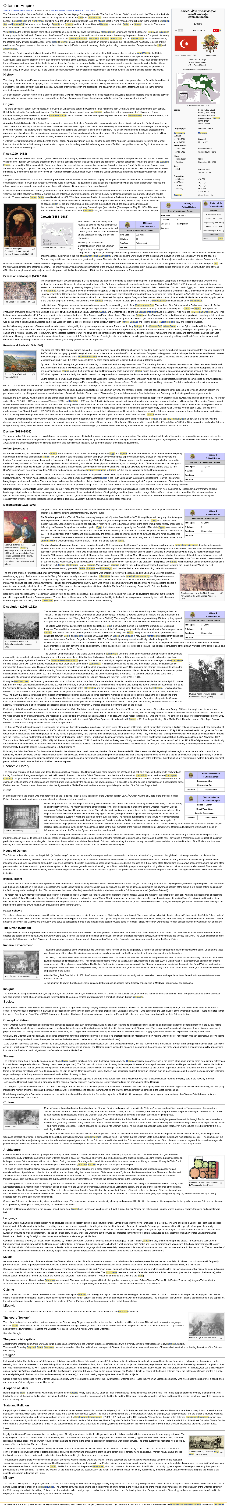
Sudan (126, 24)
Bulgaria (91, 565)
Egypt (112, 453)
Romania (90, 568)
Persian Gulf (18, 24)
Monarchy (202, 133)
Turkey (23, 548)
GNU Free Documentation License (185, 1504)
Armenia (98, 112)
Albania (47, 632)
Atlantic (101, 21)
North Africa (38, 21)
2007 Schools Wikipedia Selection (18, 10)
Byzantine (88, 210)
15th (159, 45)
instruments (111, 1272)
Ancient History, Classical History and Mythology (73, 10)
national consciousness (186, 545)
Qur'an (129, 1061)
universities (104, 576)
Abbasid (74, 1393)
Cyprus (102, 312)
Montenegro (72, 565)
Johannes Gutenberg (96, 470)
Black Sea (94, 38)
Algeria (197, 308)
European (123, 1311)
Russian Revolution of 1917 (64, 660)
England (134, 322)
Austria (56, 24)
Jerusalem (49, 1347)
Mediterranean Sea (78, 38)
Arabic (146, 1241)
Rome (151, 32)
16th (80, 17)
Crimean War (47, 541)
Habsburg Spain (167, 322)
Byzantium (164, 32)
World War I (142, 53)
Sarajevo (171, 1344)
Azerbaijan (176, 660)
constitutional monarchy (137, 576)
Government (179, 133)
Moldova (115, 565)
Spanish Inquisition (148, 312)
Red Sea (104, 38)
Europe (112, 470)
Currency (178, 195)
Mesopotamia (159, 301)
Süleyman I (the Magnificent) (96, 256)
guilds (154, 520)
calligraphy (138, 997)
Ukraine (104, 24)
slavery (64, 1061)
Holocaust (157, 688)
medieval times (93, 1137)
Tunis (187, 308)
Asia (216, 263)
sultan (55, 204)
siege (54, 42)
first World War (21, 681)
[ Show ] (220, 239)
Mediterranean (108, 32)
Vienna (64, 42)
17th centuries (95, 17)
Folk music (50, 1280)
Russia (103, 478)
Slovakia (69, 24)
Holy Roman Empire (201, 312)
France (139, 315)
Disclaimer (219, 1504)
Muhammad (98, 1466)
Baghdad (99, 301)
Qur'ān (53, 1466)
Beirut (40, 1347)
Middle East (21, 21)
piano (140, 1276)
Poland (154, 419)
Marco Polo (141, 775)
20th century (90, 688)
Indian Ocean (137, 38)
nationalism (47, 600)
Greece (116, 636)
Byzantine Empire (57, 115)
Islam (22, 1393)
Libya (109, 626)
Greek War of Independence (88, 1417)
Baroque (82, 1164)
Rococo (91, 1164)
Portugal (138, 326)
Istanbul (216, 118)
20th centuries (10, 49)
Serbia (33, 197)
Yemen (137, 24)
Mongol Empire (46, 1487)
